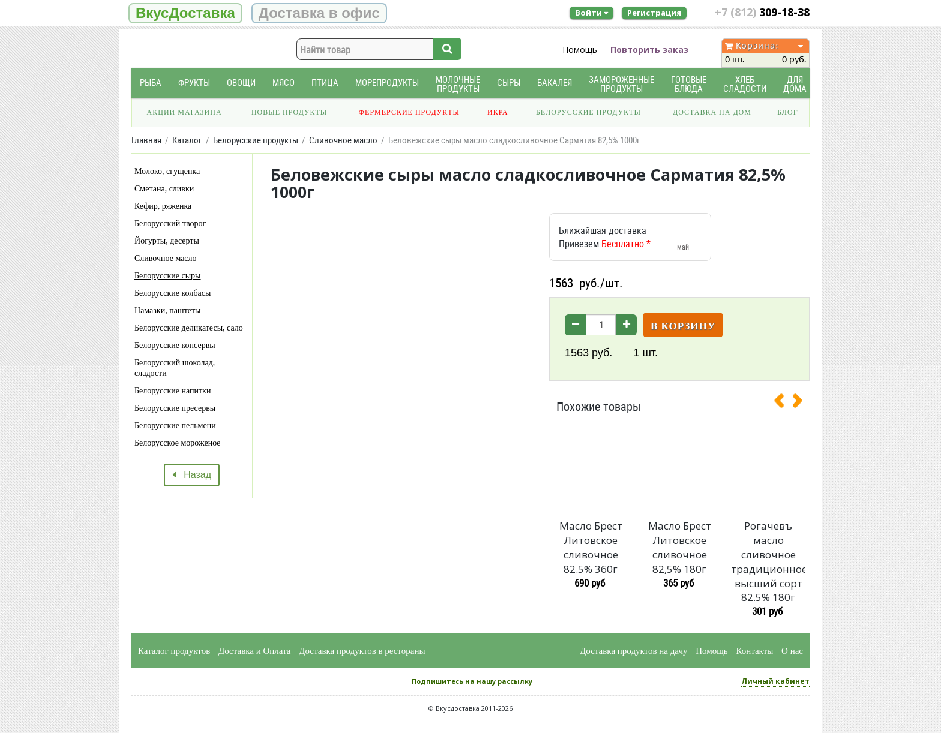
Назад (191, 475)
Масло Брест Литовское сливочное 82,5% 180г (679, 547)
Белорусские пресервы (174, 408)
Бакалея (554, 82)
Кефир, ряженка (162, 206)
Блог (787, 112)
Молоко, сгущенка (167, 171)
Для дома (795, 84)
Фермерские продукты (409, 112)
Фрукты (194, 82)
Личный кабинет (775, 681)
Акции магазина (184, 112)
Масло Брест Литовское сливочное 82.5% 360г (590, 547)
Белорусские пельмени (175, 425)
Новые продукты (289, 112)
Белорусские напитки (172, 390)
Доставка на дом (712, 112)
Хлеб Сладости (744, 84)
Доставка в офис (319, 13)
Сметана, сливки (164, 188)
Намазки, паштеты (167, 310)
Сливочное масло (165, 258)
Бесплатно (622, 243)
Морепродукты (387, 82)
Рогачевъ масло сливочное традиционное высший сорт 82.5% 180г (768, 561)
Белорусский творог (170, 223)
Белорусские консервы (174, 345)
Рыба (150, 82)
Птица (324, 82)
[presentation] (784, 403)
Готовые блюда (688, 84)
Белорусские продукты (588, 112)
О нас (792, 651)
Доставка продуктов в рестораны (362, 651)
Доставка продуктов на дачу (633, 651)
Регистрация (654, 12)
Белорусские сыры (167, 275)
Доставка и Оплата (254, 651)
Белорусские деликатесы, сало (188, 327)
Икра (497, 112)
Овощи (241, 82)
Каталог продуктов (174, 651)
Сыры (508, 82)
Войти (591, 12)
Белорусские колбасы (172, 293)
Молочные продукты (458, 84)
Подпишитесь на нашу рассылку (472, 681)
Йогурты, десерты (166, 240)
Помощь (579, 49)
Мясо (283, 82)
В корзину (683, 326)
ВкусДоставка (185, 13)
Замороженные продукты (621, 84)
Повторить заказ (649, 49)
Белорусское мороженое (177, 442)
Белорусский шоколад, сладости (174, 368)
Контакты (754, 651)
